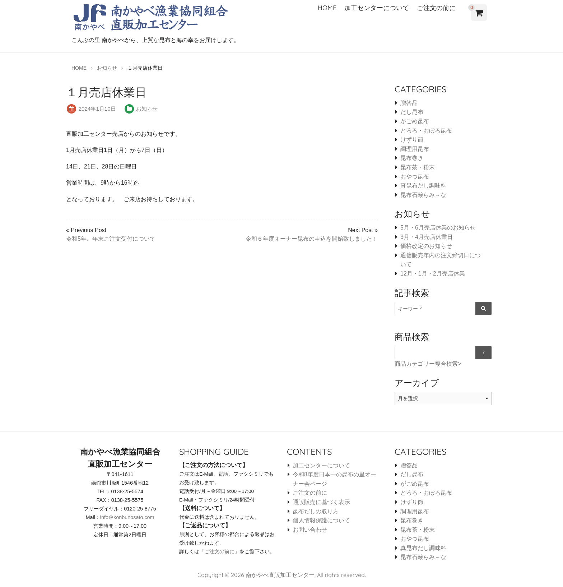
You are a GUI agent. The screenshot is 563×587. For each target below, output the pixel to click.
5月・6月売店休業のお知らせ (438, 228)
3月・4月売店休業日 (426, 237)
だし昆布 (411, 112)
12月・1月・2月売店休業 (432, 274)
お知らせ (147, 109)
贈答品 (409, 103)
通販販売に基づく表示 (321, 502)
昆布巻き (411, 158)
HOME (327, 8)
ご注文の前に (436, 8)
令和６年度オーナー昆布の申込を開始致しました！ (312, 239)
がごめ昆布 (414, 121)
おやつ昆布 (414, 177)
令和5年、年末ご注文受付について (110, 239)
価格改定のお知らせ (426, 246)
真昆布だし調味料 (423, 185)
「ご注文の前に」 (219, 551)
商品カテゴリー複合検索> (428, 364)
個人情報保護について (321, 520)
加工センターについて (376, 8)
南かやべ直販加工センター (280, 574)
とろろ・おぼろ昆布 (426, 131)
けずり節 (411, 140)
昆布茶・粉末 (417, 167)
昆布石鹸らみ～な (423, 195)
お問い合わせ (310, 530)
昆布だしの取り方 (316, 511)
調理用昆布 (414, 149)
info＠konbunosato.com (127, 517)
